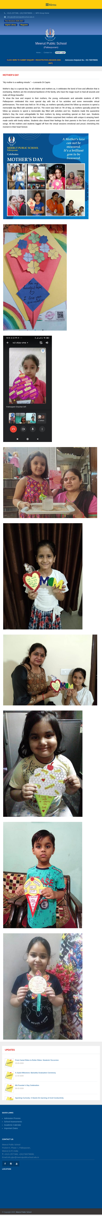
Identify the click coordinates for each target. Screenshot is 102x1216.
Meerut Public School (23, 1212)
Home (38, 53)
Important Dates (11, 1128)
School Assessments (13, 1122)
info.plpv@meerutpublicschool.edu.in (20, 17)
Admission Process (12, 1118)
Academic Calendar (12, 1125)
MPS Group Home (42, 13)
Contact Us (48, 53)
